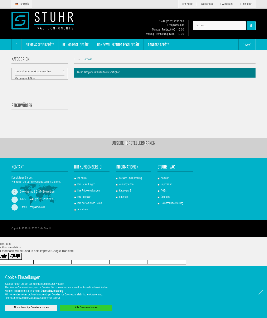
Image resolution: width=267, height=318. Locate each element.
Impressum (166, 179)
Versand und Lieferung (130, 173)
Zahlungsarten (126, 179)
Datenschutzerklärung (172, 198)
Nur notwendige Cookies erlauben (31, 307)
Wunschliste (206, 4)
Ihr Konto (187, 4)
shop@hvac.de (175, 25)
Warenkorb (226, 4)
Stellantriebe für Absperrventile (33, 71)
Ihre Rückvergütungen (88, 186)
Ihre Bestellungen (86, 179)
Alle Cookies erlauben (86, 307)
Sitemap (123, 192)
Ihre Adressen (84, 192)
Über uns (165, 192)
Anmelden (246, 4)
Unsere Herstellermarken (133, 138)
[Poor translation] (15, 256)
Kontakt (165, 173)
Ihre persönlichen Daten (89, 198)
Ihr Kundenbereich (88, 162)
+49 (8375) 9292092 (171, 21)
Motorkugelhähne (25, 79)
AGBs (163, 186)
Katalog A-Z (125, 186)
